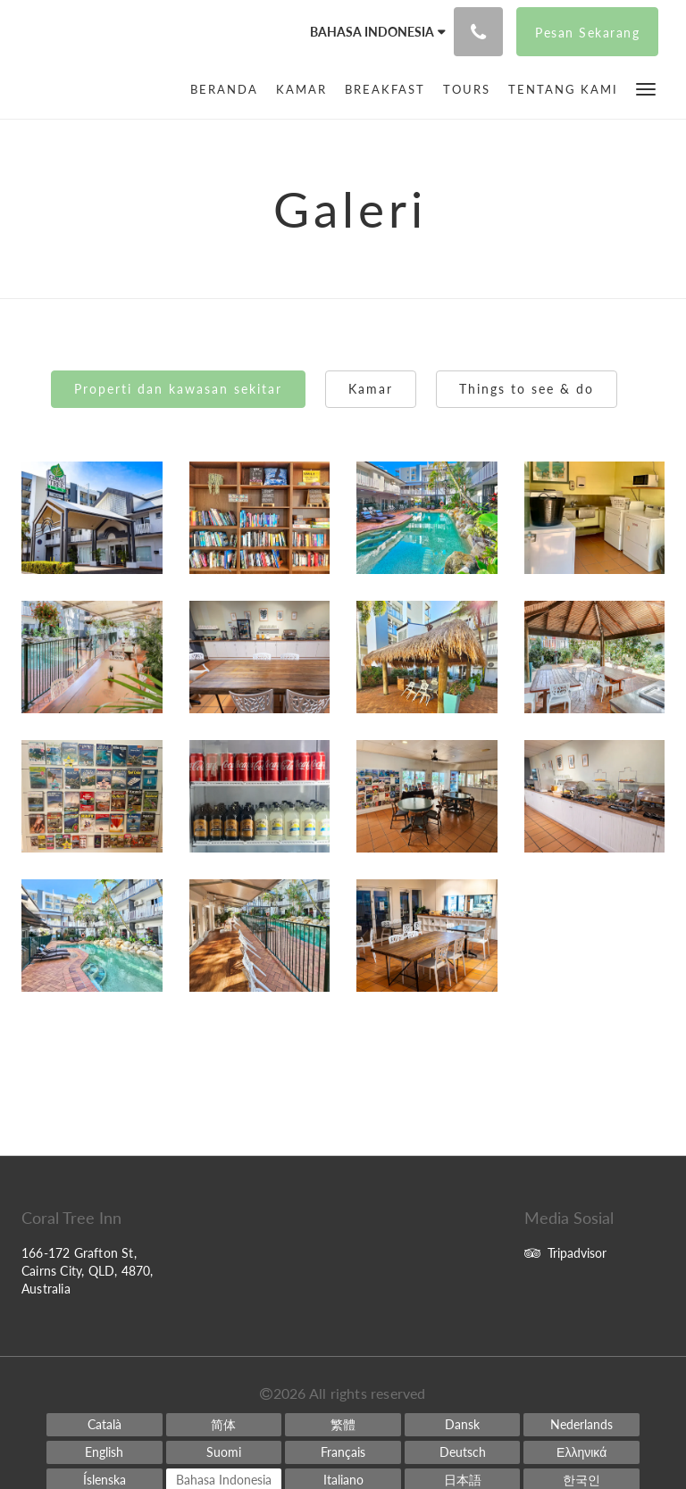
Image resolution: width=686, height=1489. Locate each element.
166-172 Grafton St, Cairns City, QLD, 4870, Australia (87, 1270)
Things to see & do (526, 388)
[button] (646, 88)
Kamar (370, 388)
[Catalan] (104, 1424)
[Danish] (463, 1424)
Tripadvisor (565, 1252)
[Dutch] (581, 1424)
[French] (343, 1452)
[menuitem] (228, 89)
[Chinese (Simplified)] (224, 1424)
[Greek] (581, 1452)
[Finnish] (224, 1452)
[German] (463, 1452)
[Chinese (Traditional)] (343, 1424)
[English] (104, 1452)
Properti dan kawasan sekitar (178, 388)
